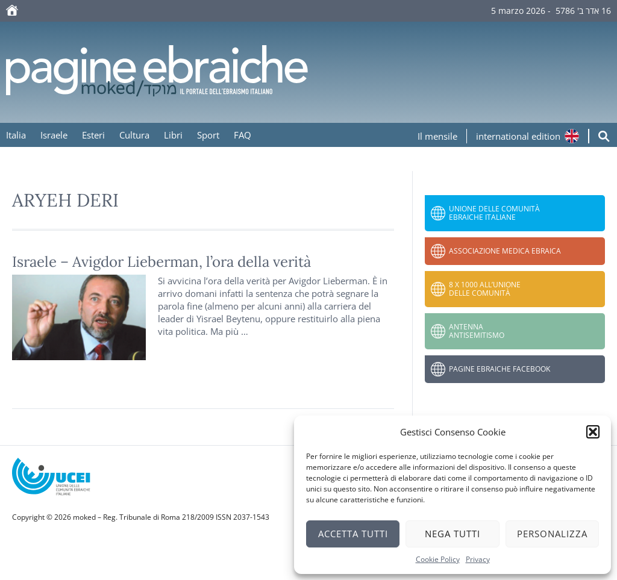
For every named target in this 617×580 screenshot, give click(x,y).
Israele (53, 135)
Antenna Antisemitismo (476, 331)
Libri (173, 135)
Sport (208, 135)
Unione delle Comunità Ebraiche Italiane (494, 213)
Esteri (93, 135)
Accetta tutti (353, 534)
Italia (16, 135)
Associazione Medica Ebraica (505, 251)
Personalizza (552, 534)
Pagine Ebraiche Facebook (499, 369)
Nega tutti (452, 534)
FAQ (242, 135)
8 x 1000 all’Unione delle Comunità (485, 288)
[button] (593, 432)
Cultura (134, 135)
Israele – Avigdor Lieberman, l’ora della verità (161, 261)
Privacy (478, 559)
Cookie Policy (438, 559)
